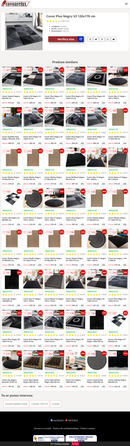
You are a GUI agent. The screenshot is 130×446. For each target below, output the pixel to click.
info (18, 102)
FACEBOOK (57, 420)
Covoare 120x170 (39, 403)
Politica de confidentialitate (66, 428)
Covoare (56, 403)
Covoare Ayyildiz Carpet (16, 403)
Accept (75, 443)
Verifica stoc (70, 39)
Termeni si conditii (42, 428)
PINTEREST (71, 420)
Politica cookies (87, 428)
